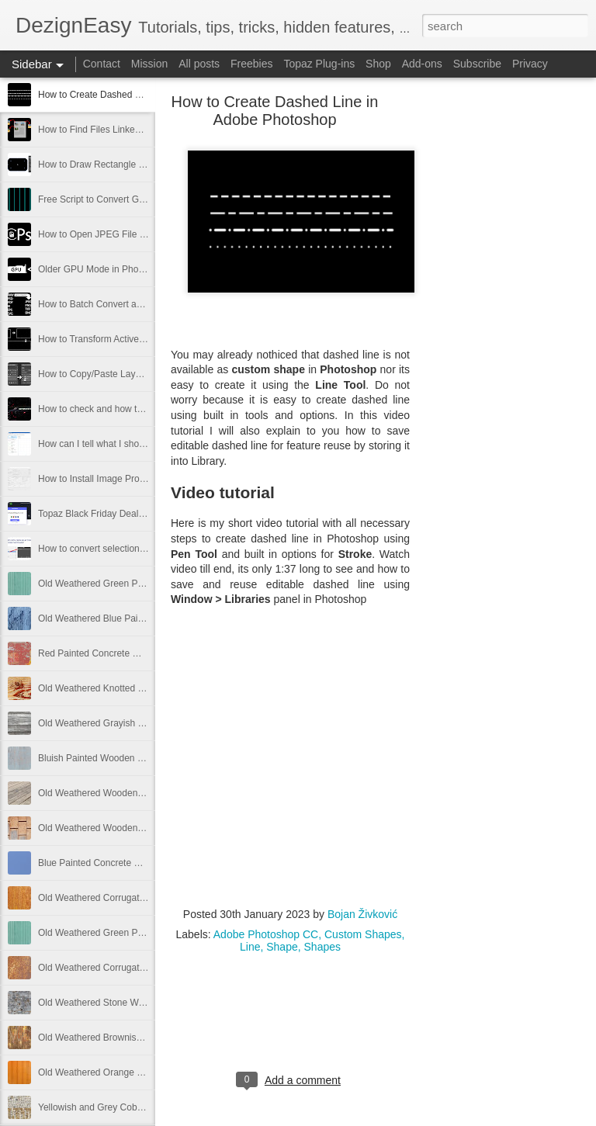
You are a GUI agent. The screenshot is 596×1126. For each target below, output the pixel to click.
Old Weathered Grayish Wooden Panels (120, 723)
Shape (281, 947)
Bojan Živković (362, 914)
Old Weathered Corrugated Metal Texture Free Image (148, 967)
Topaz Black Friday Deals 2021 (102, 513)
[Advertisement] (495, 345)
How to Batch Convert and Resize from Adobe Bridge (148, 304)
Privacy (530, 63)
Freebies (251, 63)
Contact (101, 63)
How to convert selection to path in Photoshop (132, 548)
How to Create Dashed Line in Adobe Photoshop (138, 94)
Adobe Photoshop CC (265, 934)
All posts (199, 63)
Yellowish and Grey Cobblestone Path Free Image (141, 1107)
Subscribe (477, 63)
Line (250, 947)
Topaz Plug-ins (319, 63)
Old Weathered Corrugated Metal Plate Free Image (143, 897)
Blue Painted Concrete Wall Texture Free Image (136, 862)
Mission (149, 63)
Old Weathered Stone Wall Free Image (118, 1002)
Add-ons (422, 63)
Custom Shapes (363, 934)
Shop (378, 63)
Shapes (322, 947)
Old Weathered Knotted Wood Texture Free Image (141, 688)
